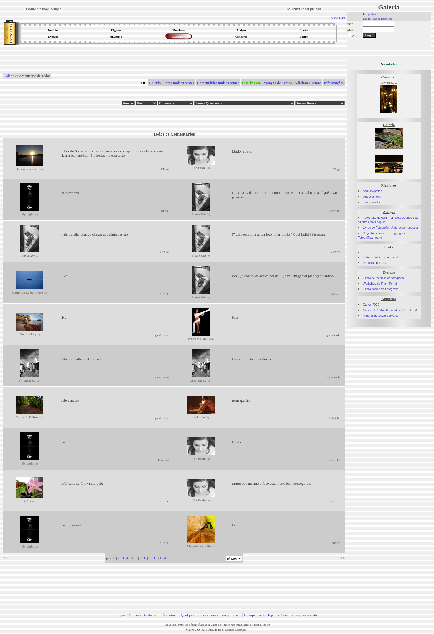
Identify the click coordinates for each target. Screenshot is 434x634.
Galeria (9, 76)
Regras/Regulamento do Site (137, 615)
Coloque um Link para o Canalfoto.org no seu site (281, 615)
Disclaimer (170, 615)
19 (155, 558)
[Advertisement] (174, 59)
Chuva (393, 82)
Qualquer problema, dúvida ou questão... (211, 615)
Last (163, 558)
